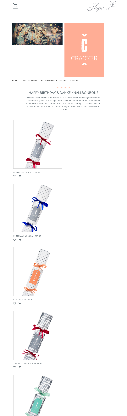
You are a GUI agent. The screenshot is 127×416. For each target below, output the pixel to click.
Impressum (71, 398)
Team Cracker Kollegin (27, 297)
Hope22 (15, 80)
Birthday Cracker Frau (27, 171)
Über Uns (24, 393)
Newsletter (61, 393)
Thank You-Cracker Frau (80, 234)
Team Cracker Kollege (79, 297)
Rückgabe (94, 393)
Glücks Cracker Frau (25, 234)
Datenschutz (56, 398)
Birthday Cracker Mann (80, 171)
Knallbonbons (30, 80)
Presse (48, 393)
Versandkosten (78, 393)
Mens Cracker (21, 360)
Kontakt (37, 393)
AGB (105, 393)
